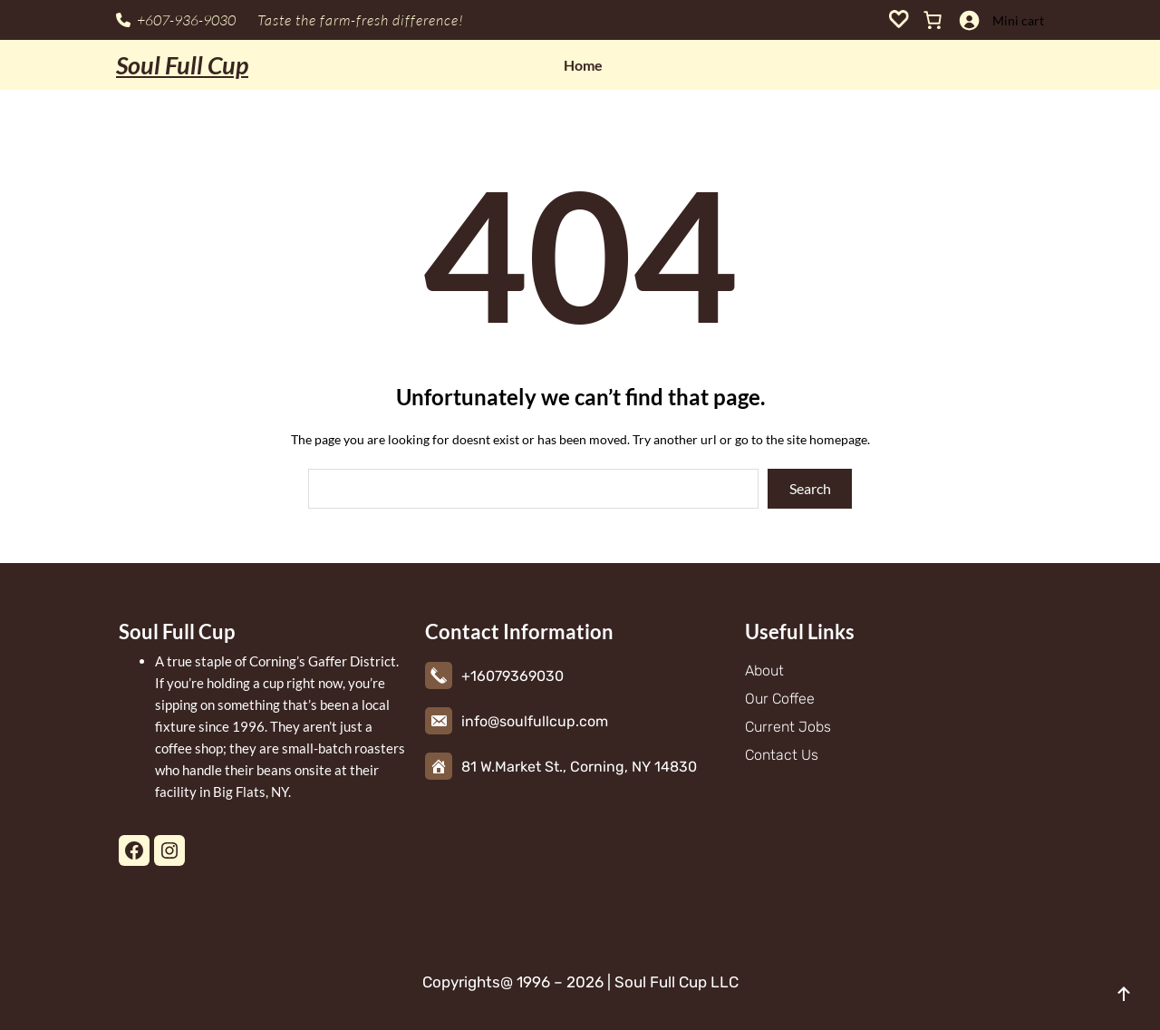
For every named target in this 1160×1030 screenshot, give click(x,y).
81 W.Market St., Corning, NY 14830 (579, 766)
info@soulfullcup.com (534, 721)
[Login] (968, 20)
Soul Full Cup (182, 65)
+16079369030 (512, 676)
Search (810, 488)
